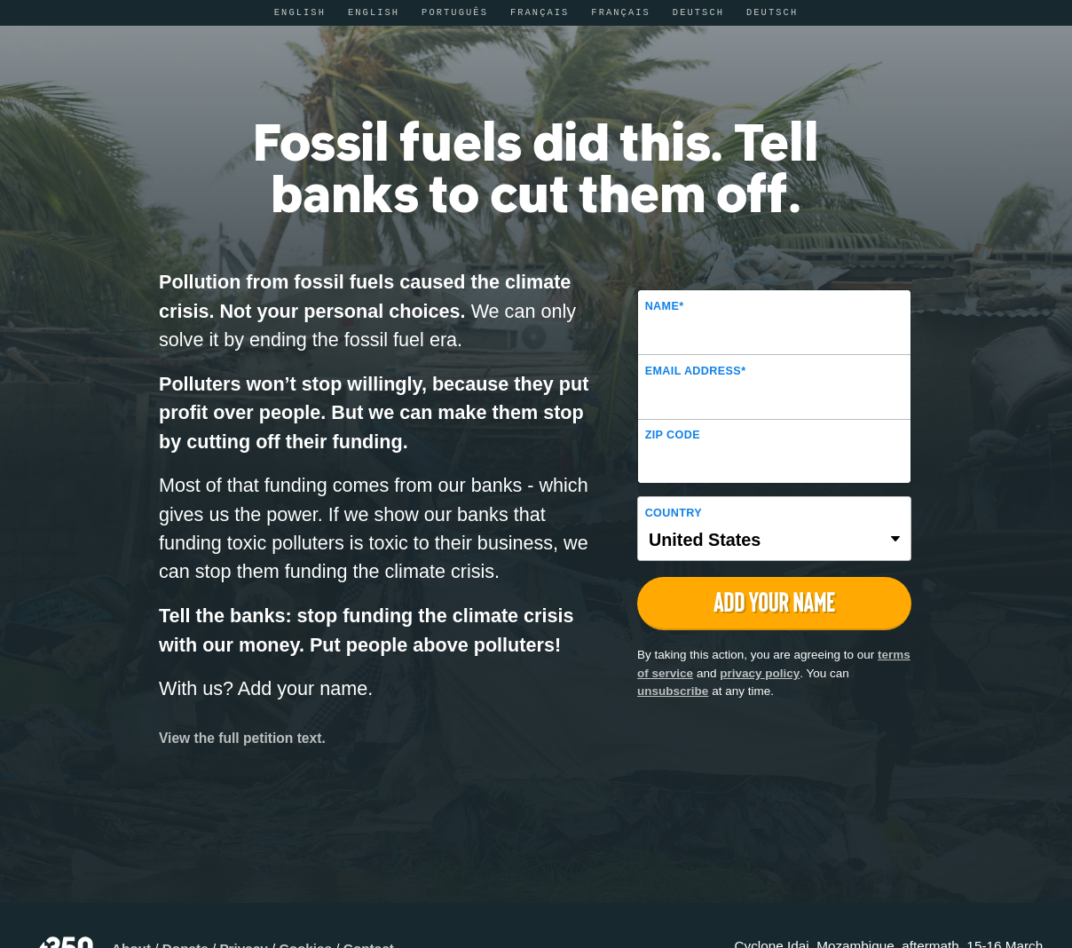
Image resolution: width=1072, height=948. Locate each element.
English (300, 12)
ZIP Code (672, 435)
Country (673, 513)
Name (664, 306)
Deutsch (698, 12)
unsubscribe (672, 691)
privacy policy (760, 673)
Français (540, 12)
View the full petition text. (242, 738)
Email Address (695, 371)
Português (455, 12)
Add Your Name (774, 602)
